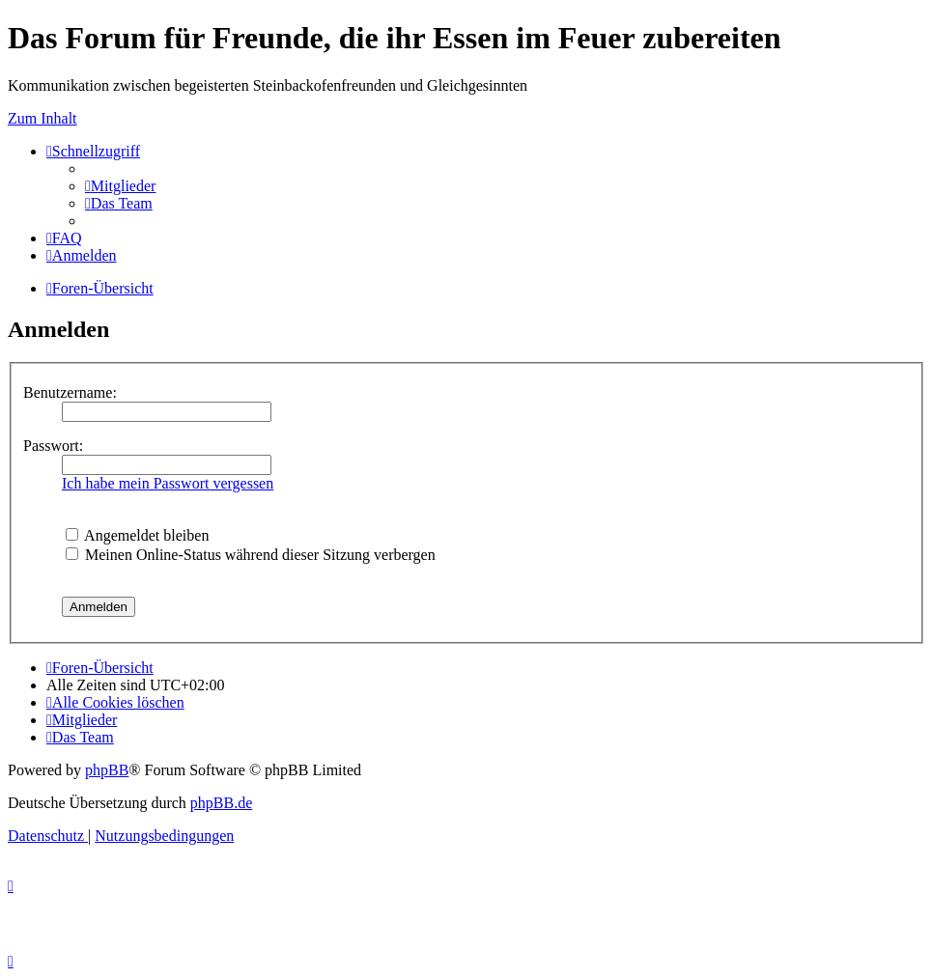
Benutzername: (70, 392)
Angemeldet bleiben (137, 535)
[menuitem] (120, 186)
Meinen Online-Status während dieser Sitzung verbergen (251, 554)
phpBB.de (221, 803)
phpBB (106, 770)
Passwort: (53, 445)
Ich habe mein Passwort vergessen (167, 483)
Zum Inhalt (42, 118)
